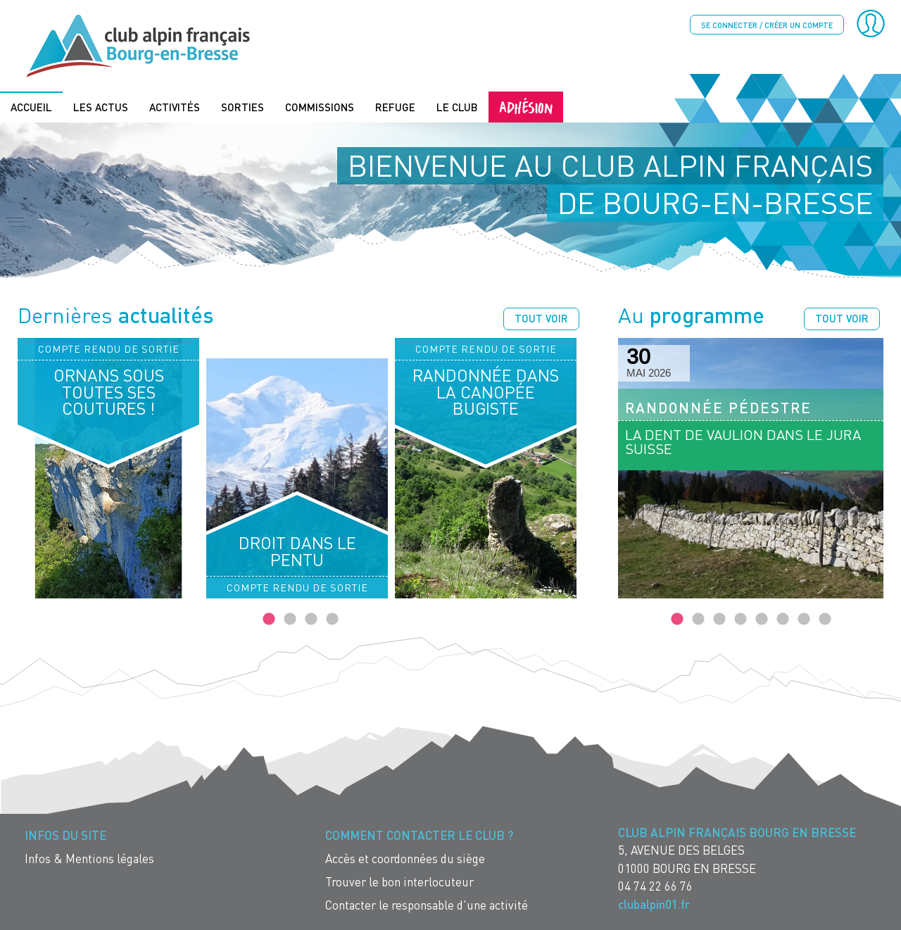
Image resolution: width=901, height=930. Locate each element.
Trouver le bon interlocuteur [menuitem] (399, 881)
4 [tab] (332, 619)
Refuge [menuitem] (395, 106)
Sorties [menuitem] (242, 106)
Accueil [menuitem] (31, 106)
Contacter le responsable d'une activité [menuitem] (426, 904)
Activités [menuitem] (174, 106)
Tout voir (541, 317)
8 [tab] (825, 619)
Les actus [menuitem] (100, 106)
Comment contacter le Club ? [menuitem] (419, 834)
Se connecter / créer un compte (767, 25)
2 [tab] (290, 619)
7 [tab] (804, 619)
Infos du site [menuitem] (65, 834)
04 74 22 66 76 (655, 885)
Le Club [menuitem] (457, 106)
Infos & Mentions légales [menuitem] (89, 857)
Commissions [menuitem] (319, 106)
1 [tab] (269, 619)
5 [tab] (762, 619)
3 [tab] (311, 619)
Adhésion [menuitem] (526, 106)
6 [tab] (783, 619)
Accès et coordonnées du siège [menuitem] (405, 857)
